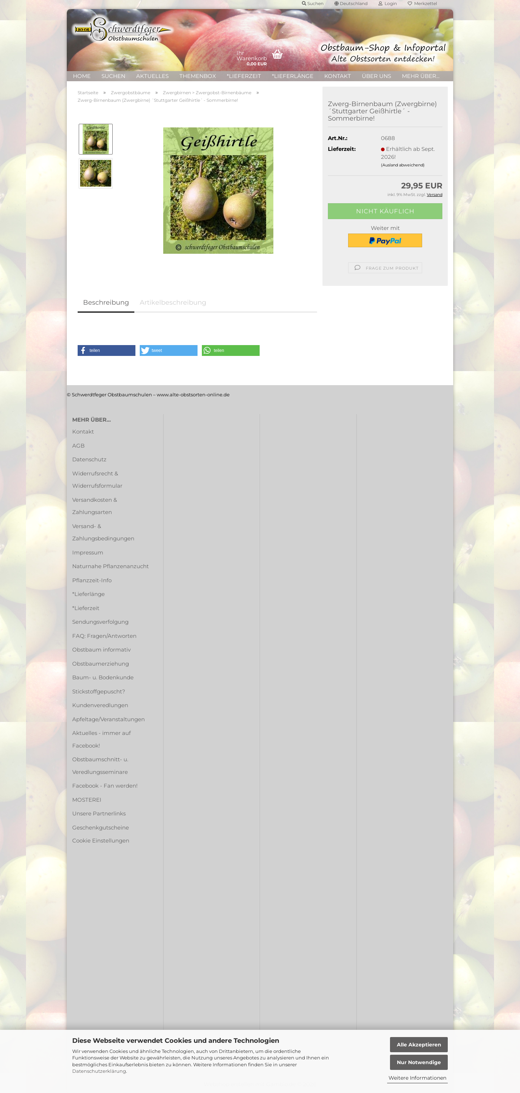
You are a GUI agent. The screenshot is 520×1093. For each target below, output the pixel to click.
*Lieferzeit (244, 76)
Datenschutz (89, 459)
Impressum (87, 552)
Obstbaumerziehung (100, 663)
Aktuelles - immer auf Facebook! (101, 739)
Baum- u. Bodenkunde (103, 677)
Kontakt (337, 76)
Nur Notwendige (419, 1062)
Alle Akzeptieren (419, 1044)
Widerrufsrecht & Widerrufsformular (97, 479)
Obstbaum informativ (101, 649)
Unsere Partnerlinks (99, 813)
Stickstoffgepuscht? (98, 691)
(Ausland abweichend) (403, 164)
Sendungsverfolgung (100, 621)
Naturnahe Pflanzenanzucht (110, 566)
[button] (106, 350)
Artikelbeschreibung (173, 302)
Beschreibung (106, 302)
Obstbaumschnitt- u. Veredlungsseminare (100, 765)
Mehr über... (420, 76)
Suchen (113, 76)
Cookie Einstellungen (100, 840)
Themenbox (197, 76)
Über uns (376, 76)
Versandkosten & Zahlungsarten (94, 506)
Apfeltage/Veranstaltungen (108, 719)
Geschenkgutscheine (100, 827)
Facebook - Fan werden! (105, 785)
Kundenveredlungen (100, 705)
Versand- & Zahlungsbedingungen (103, 532)
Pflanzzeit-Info (92, 580)
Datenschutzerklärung (99, 1071)
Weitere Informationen (417, 1078)
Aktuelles (152, 76)
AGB (78, 445)
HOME (82, 76)
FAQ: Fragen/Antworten (104, 635)
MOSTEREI (86, 799)
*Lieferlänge (292, 76)
